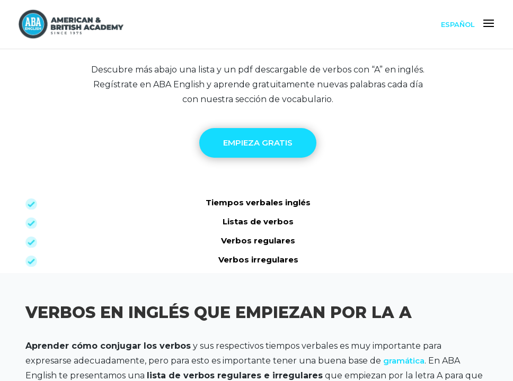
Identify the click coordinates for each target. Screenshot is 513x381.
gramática (403, 361)
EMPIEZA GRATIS (258, 143)
